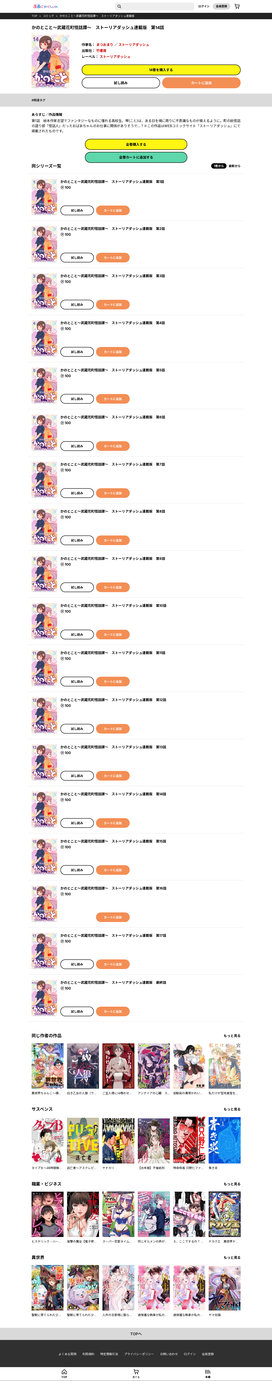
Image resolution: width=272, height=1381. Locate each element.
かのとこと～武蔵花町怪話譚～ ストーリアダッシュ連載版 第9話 (112, 558)
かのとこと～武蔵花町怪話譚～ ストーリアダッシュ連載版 (97, 16)
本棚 (207, 1377)
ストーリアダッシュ (133, 45)
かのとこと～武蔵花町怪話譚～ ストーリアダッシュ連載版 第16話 (113, 888)
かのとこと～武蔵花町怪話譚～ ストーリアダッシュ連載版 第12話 (113, 700)
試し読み (121, 83)
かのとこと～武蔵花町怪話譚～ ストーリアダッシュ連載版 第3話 (112, 276)
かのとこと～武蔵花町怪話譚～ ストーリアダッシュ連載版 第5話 (112, 370)
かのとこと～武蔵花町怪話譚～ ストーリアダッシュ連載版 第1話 (112, 181)
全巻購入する (136, 144)
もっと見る (232, 1036)
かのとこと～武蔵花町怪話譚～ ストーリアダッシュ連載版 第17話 (113, 935)
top (34, 16)
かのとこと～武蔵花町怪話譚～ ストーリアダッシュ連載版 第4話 (112, 323)
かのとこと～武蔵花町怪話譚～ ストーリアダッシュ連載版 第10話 (113, 605)
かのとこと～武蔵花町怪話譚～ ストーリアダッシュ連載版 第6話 (112, 417)
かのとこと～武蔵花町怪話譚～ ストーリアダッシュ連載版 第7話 (112, 464)
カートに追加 (201, 83)
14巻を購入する (161, 70)
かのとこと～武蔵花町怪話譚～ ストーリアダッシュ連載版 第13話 (113, 747)
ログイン (203, 6)
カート (136, 1377)
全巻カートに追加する (136, 157)
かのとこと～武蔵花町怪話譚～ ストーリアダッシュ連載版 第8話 (112, 511)
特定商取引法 (109, 1354)
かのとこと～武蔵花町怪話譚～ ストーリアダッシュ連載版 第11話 (112, 653)
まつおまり (104, 45)
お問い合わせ (169, 1354)
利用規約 (88, 1354)
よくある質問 (67, 1354)
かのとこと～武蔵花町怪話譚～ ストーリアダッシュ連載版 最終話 (113, 982)
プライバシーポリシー (139, 1354)
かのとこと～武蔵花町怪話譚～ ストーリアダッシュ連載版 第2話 (112, 228)
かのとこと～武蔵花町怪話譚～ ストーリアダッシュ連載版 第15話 (113, 841)
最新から (235, 166)
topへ (136, 1334)
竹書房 (101, 51)
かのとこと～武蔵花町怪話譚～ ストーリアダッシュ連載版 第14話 (113, 794)
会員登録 (221, 6)
